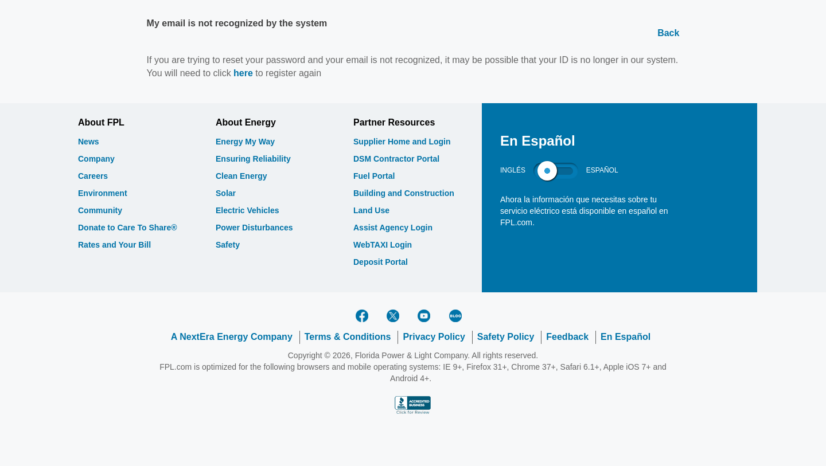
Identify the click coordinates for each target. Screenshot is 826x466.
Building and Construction (403, 193)
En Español (625, 337)
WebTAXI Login (382, 244)
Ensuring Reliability (253, 158)
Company (96, 158)
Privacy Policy (434, 337)
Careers (93, 176)
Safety (228, 244)
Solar (226, 193)
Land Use (371, 210)
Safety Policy (506, 337)
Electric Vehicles (247, 210)
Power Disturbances (254, 227)
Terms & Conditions (348, 337)
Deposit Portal (380, 262)
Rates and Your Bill (114, 244)
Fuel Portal (374, 176)
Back (668, 33)
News (88, 141)
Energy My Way (245, 141)
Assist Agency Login (393, 227)
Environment (102, 193)
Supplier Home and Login (402, 141)
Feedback (567, 337)
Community (100, 210)
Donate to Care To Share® (127, 227)
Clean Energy (241, 176)
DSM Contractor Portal (396, 158)
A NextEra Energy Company (232, 337)
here (243, 73)
